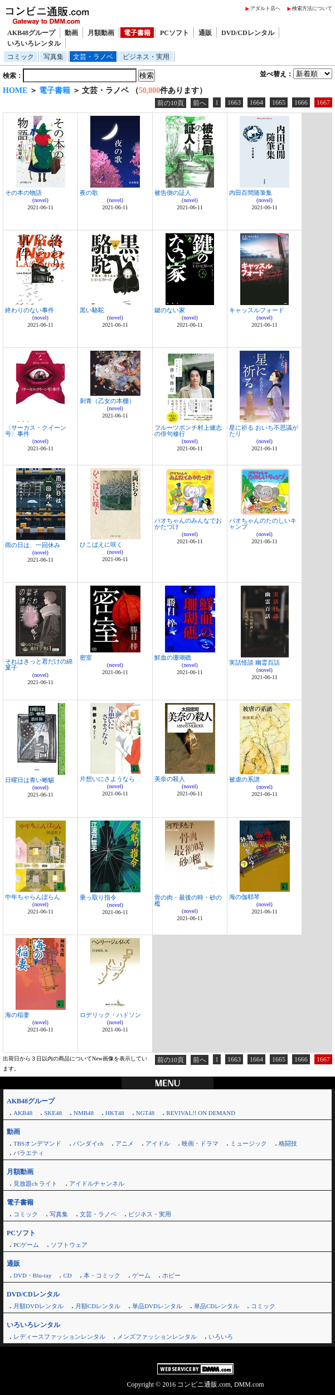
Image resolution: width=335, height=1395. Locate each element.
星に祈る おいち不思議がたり (263, 430)
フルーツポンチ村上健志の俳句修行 (188, 430)
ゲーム (141, 1275)
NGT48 (145, 1112)
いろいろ (220, 1336)
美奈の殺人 (169, 778)
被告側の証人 (172, 192)
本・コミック (102, 1275)
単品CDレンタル (216, 1306)
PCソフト (174, 33)
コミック (20, 57)
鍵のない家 (169, 310)
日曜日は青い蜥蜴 (29, 780)
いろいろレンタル (34, 43)
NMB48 (84, 1112)
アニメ (124, 1143)
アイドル (157, 1143)
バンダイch (88, 1143)
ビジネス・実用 (146, 57)
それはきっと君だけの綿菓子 (38, 664)
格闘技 (288, 1143)
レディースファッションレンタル (59, 1336)
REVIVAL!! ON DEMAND (200, 1112)
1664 (256, 102)
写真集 (53, 57)
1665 (278, 102)
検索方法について (312, 8)
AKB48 (22, 1112)
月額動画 (101, 33)
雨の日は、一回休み (32, 545)
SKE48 (53, 1112)
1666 (301, 102)
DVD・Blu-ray (32, 1275)
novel (40, 200)
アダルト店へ (265, 8)
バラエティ (28, 1153)
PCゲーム (26, 1244)
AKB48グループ (31, 33)
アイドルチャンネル (96, 1183)
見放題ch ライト (35, 1183)
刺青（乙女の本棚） (107, 400)
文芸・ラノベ (93, 57)
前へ (199, 103)
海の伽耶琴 (244, 896)
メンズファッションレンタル (157, 1336)
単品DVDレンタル (157, 1306)
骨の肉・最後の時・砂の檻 (188, 900)
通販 (205, 33)
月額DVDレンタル (38, 1306)
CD (67, 1275)
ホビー (171, 1275)
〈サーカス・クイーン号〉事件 (35, 430)
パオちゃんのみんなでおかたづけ (188, 523)
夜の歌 (89, 192)
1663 (234, 102)
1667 (323, 102)
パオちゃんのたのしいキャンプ (263, 523)
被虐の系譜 (244, 779)
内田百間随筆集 (250, 192)
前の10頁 (170, 103)
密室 (86, 657)
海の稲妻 (17, 1014)
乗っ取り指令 (98, 897)
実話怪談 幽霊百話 (254, 662)
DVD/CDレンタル (247, 33)
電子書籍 (137, 33)
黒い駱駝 (92, 310)
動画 (71, 33)
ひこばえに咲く (101, 544)
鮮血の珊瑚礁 (172, 657)
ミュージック (248, 1143)
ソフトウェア (69, 1244)
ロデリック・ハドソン (110, 1014)
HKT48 (114, 1112)
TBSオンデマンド (37, 1143)
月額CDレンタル (97, 1306)
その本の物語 (23, 192)
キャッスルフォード (256, 310)
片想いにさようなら (107, 778)
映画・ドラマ (200, 1143)
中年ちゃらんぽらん (32, 896)
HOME (15, 90)
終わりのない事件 (29, 310)
